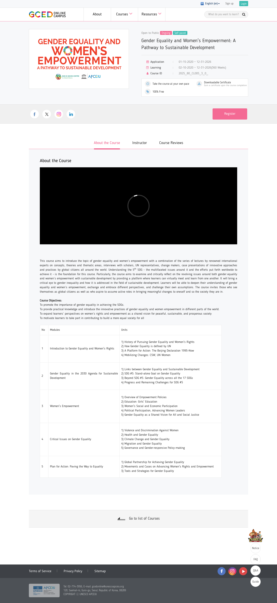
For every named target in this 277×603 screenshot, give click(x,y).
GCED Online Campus (47, 14)
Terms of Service (40, 571)
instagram (58, 114)
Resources (152, 13)
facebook (34, 114)
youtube (243, 571)
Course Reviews (171, 143)
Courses (124, 13)
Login (244, 4)
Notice (255, 548)
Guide (255, 581)
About (97, 14)
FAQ (256, 559)
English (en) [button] (210, 3)
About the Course (107, 143)
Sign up (229, 3)
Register (229, 114)
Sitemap (100, 571)
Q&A (255, 570)
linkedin (71, 114)
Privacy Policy (73, 571)
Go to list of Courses (144, 519)
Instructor (139, 143)
